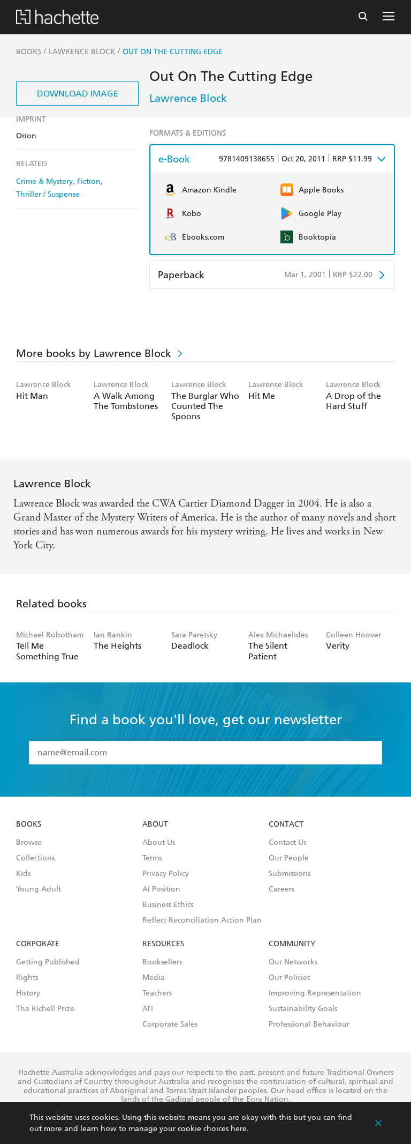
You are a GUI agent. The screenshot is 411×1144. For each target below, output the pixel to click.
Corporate (37, 944)
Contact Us (287, 842)
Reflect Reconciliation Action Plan (202, 920)
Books (28, 824)
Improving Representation (315, 993)
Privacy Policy (165, 874)
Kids (23, 874)
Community (292, 944)
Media (153, 978)
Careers (281, 889)
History (28, 993)
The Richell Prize (45, 1009)
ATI (147, 1009)
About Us (158, 842)
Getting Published (48, 962)
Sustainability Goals (303, 1009)
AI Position (161, 889)
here (239, 1128)
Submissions (289, 874)
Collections (35, 858)
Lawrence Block (188, 98)
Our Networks (293, 962)
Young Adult (38, 889)
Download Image (77, 93)
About (155, 824)
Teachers (157, 993)
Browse (29, 842)
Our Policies (289, 978)
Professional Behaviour (309, 1024)
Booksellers (162, 962)
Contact (286, 824)
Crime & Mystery (44, 181)
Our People (289, 858)
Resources (163, 944)
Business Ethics (167, 905)
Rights (27, 978)
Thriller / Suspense (48, 194)
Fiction (89, 181)
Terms (152, 858)
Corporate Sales (169, 1024)
